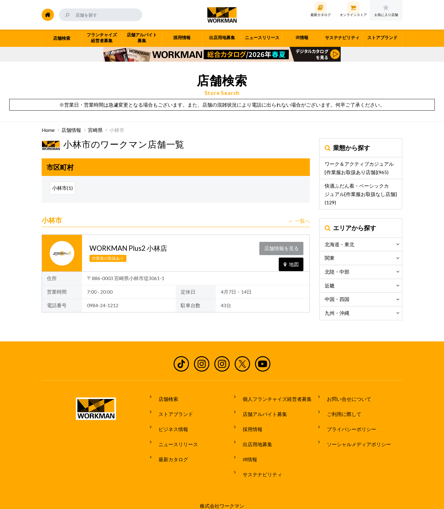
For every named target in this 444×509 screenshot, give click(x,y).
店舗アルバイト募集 (260, 408)
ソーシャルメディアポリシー (355, 431)
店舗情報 (71, 130)
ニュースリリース (174, 431)
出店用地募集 (253, 431)
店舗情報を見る (282, 247)
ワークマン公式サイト (222, 14)
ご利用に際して (340, 408)
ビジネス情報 (169, 419)
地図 (291, 259)
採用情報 (248, 419)
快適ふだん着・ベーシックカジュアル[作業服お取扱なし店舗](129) (361, 194)
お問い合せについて (345, 397)
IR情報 (245, 443)
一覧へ (299, 221)
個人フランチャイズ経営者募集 (272, 397)
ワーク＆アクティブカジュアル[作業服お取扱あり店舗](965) (359, 168)
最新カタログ (169, 443)
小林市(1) (62, 188)
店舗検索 (164, 397)
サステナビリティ (258, 454)
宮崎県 (95, 130)
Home (48, 130)
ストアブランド (171, 408)
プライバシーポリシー (347, 419)
